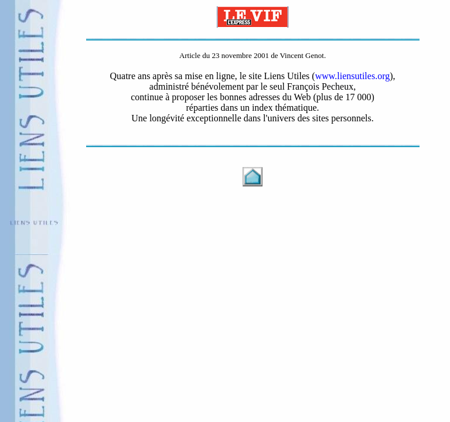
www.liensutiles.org (352, 76)
